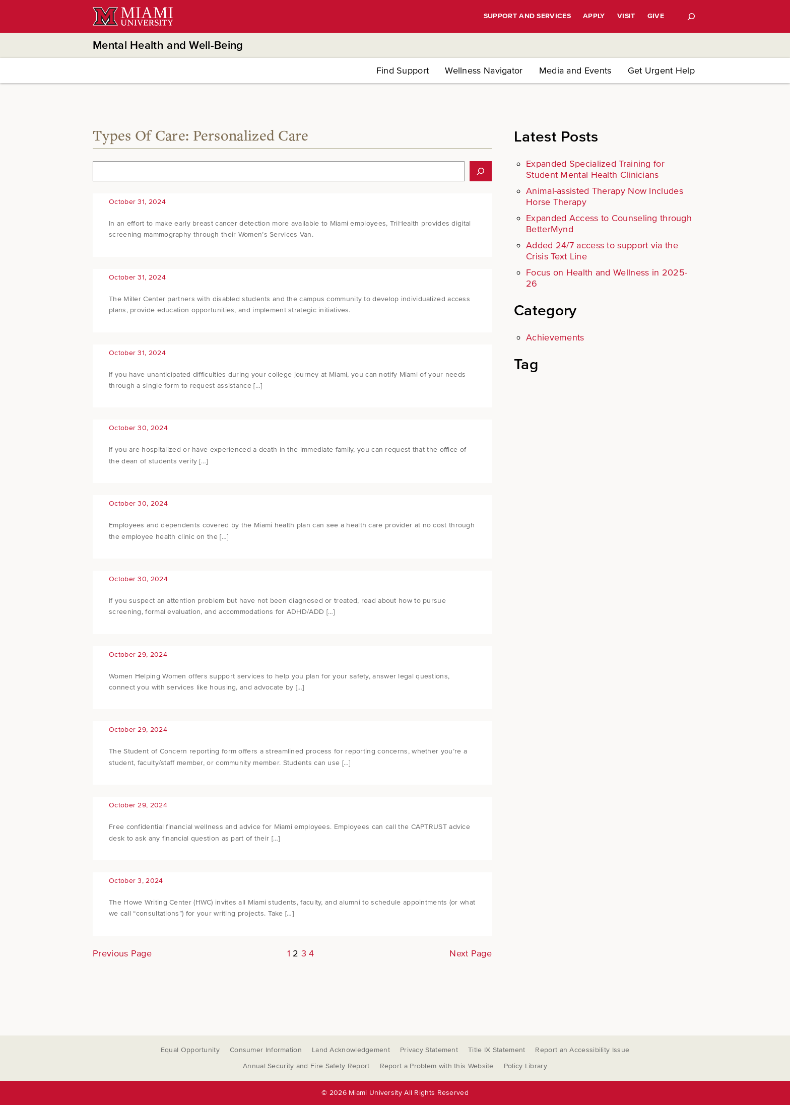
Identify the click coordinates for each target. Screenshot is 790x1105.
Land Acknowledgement (351, 1050)
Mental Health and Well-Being (168, 45)
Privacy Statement (429, 1050)
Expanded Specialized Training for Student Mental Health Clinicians (595, 169)
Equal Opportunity (190, 1050)
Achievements (555, 337)
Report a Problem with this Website (437, 1066)
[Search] (691, 17)
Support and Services (527, 16)
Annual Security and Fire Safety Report (306, 1066)
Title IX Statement (496, 1050)
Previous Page (122, 953)
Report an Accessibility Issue (582, 1050)
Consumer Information (266, 1050)
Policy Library (525, 1066)
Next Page (470, 953)
